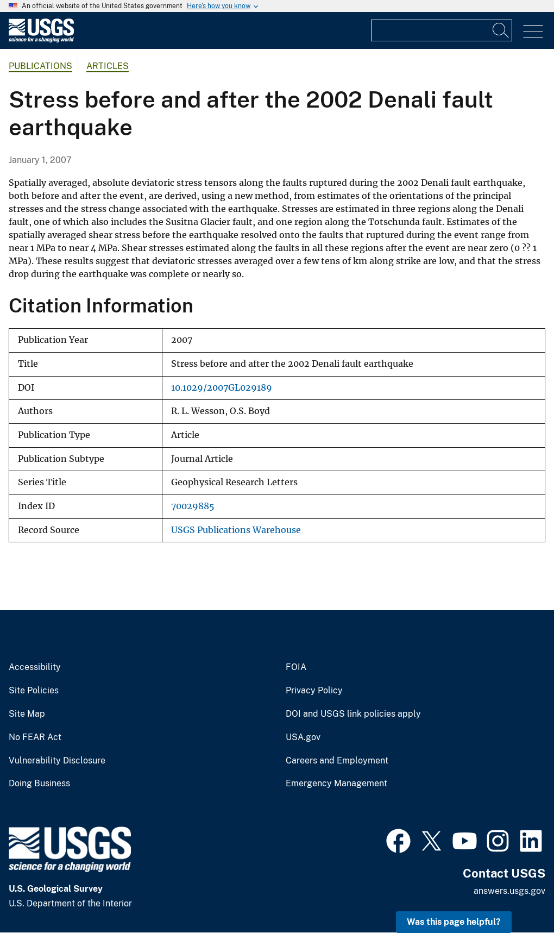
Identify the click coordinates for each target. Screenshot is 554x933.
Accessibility (35, 667)
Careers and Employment (337, 761)
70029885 (193, 506)
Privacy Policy (314, 691)
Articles (107, 66)
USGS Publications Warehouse (236, 530)
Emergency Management (336, 783)
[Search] (501, 30)
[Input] (441, 30)
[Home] (41, 40)
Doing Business (39, 783)
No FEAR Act (35, 737)
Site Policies (34, 691)
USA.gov (303, 737)
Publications (40, 66)
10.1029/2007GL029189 (221, 388)
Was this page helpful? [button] (454, 922)
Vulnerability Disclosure (57, 761)
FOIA (296, 667)
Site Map (27, 714)
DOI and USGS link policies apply (353, 714)
